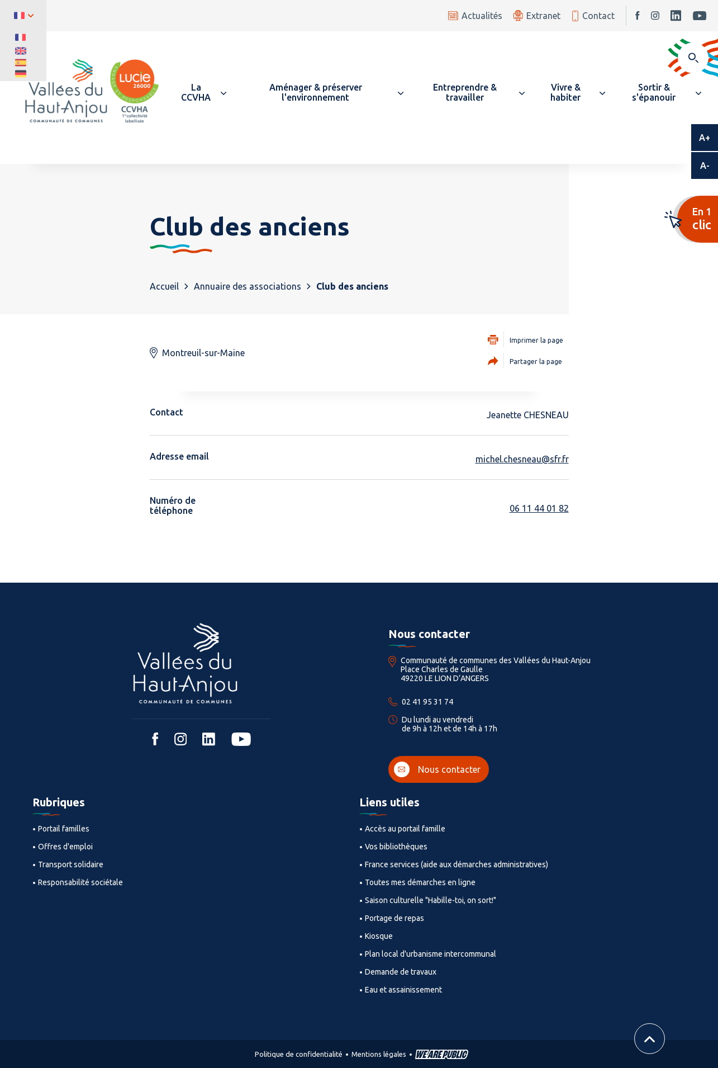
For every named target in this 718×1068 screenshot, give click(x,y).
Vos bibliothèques (396, 846)
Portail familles (63, 828)
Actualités (475, 16)
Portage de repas (394, 918)
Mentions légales (378, 1054)
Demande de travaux (400, 971)
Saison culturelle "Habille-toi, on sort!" (430, 900)
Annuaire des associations (247, 286)
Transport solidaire (70, 864)
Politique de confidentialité (299, 1054)
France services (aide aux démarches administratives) (456, 864)
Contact (593, 16)
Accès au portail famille (405, 828)
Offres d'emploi (65, 846)
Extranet (536, 15)
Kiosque (379, 936)
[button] (201, 92)
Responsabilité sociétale (80, 882)
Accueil (164, 286)
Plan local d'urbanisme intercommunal (430, 953)
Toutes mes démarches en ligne (420, 882)
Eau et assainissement (403, 989)
